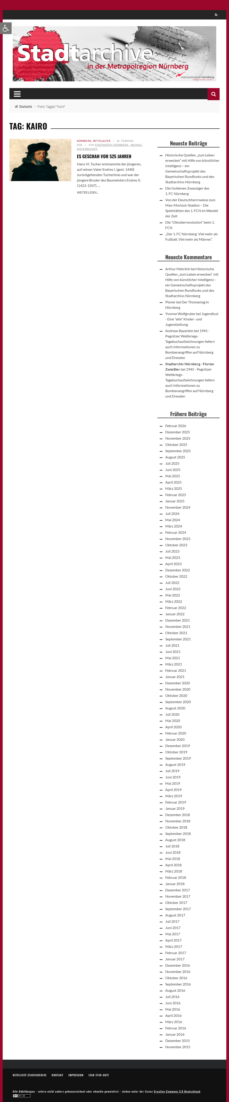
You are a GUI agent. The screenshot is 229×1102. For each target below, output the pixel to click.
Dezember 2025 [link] (177, 432)
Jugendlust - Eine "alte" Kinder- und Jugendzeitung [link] (191, 318)
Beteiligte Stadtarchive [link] (30, 1075)
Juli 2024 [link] (172, 513)
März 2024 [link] (173, 526)
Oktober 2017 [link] (176, 902)
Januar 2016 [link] (174, 1034)
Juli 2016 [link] (172, 996)
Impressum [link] (75, 1075)
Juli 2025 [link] (172, 463)
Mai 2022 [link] (172, 595)
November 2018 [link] (177, 821)
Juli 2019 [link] (172, 771)
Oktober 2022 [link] (176, 576)
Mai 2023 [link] (172, 557)
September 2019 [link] (178, 758)
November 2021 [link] (177, 626)
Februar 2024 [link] (175, 532)
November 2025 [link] (177, 438)
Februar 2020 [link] (175, 733)
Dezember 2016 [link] (177, 965)
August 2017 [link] (175, 915)
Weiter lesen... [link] (88, 192)
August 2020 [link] (175, 708)
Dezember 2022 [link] (177, 570)
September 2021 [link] (178, 639)
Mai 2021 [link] (172, 658)
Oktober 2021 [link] (176, 633)
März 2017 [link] (173, 946)
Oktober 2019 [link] (176, 752)
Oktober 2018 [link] (176, 827)
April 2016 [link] (173, 1015)
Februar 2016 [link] (175, 1028)
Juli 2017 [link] (172, 921)
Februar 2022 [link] (175, 607)
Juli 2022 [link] (172, 582)
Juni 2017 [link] (172, 927)
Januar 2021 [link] (174, 676)
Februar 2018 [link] (175, 877)
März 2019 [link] (173, 796)
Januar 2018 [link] (174, 884)
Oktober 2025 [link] (176, 444)
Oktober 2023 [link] (176, 545)
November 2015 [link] (177, 1047)
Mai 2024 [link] (172, 520)
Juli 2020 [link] (172, 714)
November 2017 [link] (177, 896)
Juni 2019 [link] (172, 777)
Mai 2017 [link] (172, 934)
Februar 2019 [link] (175, 802)
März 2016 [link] (173, 1022)
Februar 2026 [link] (175, 426)
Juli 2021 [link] (172, 645)
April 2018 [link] (173, 865)
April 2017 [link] (173, 940)
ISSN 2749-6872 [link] (99, 1075)
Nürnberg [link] (84, 141)
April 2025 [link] (173, 482)
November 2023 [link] (177, 538)
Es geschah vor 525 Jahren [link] (104, 156)
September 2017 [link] (178, 909)
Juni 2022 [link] (172, 589)
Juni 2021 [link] (172, 651)
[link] (6, 28)
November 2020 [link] (177, 689)
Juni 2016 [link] (172, 1003)
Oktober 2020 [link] (176, 695)
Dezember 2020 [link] (177, 683)
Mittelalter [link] (101, 141)
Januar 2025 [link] (174, 501)
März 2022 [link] (173, 601)
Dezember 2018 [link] (177, 814)
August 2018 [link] (175, 840)
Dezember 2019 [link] (177, 745)
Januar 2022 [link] (174, 614)
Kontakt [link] (57, 1075)
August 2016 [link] (175, 990)
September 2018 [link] (178, 833)
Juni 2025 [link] (172, 469)
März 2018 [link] (173, 871)
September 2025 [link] (178, 451)
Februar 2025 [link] (175, 495)
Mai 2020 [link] (172, 720)
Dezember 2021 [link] (177, 620)
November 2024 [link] (177, 507)
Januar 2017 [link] (174, 959)
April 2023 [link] (173, 564)
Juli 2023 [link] (172, 551)
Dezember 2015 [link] (177, 1040)
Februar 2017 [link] (175, 953)
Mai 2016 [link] (172, 1009)
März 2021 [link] (173, 664)
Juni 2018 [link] (172, 852)
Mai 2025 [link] (172, 476)
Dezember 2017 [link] (177, 890)
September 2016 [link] (178, 984)
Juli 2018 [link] (172, 846)
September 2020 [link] (178, 702)
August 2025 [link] (175, 457)
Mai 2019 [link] (172, 783)
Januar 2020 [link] (174, 739)
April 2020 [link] (173, 727)
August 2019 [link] (175, 764)
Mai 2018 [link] (172, 858)
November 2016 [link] (177, 971)
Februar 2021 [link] (175, 670)
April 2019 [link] (173, 789)
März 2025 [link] (173, 488)
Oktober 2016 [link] (176, 978)
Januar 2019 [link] (174, 808)
